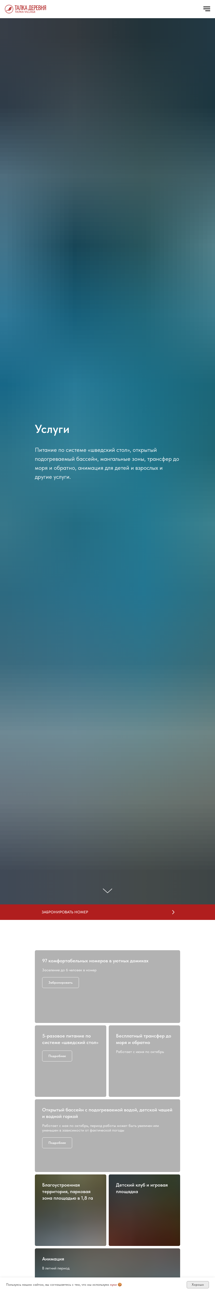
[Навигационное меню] (206, 9)
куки (113, 1284)
